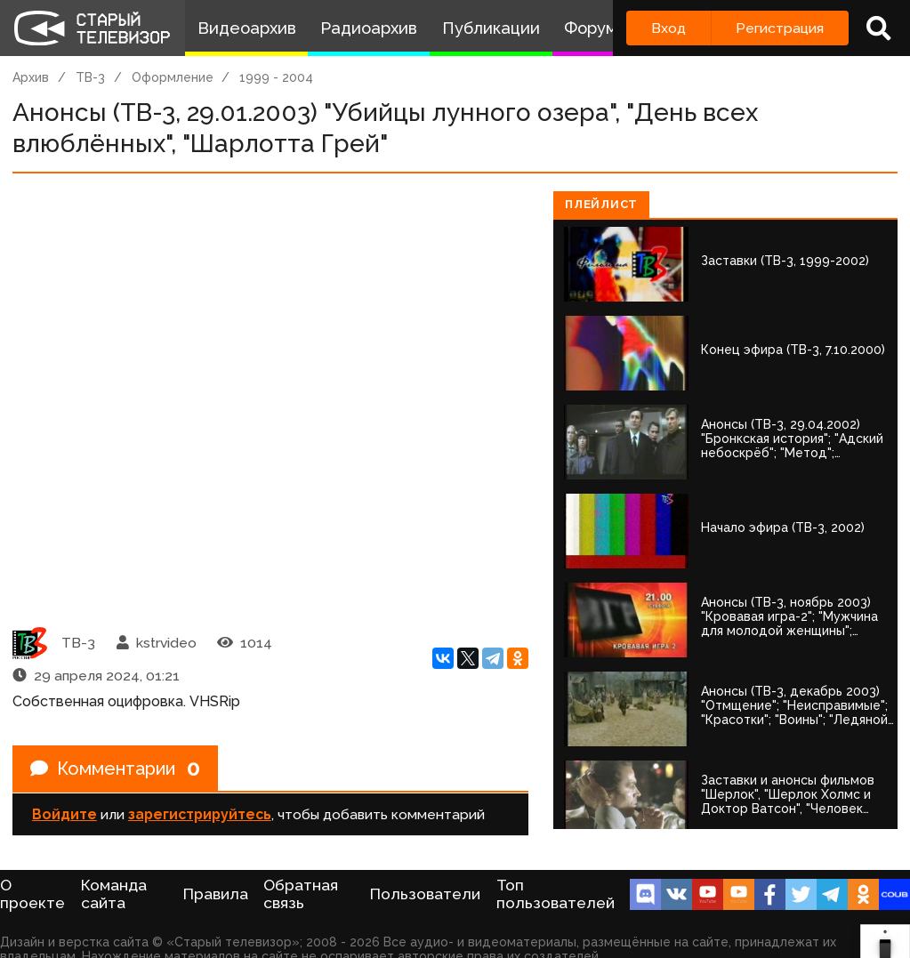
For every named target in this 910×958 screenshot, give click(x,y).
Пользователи (425, 894)
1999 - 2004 (276, 77)
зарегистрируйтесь (199, 814)
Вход (668, 28)
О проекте (32, 894)
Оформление (172, 77)
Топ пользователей (555, 894)
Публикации (491, 28)
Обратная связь (300, 894)
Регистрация (780, 28)
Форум (590, 28)
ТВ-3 (90, 77)
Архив (30, 77)
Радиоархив (368, 28)
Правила (215, 894)
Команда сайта (114, 894)
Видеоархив (246, 28)
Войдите (64, 814)
